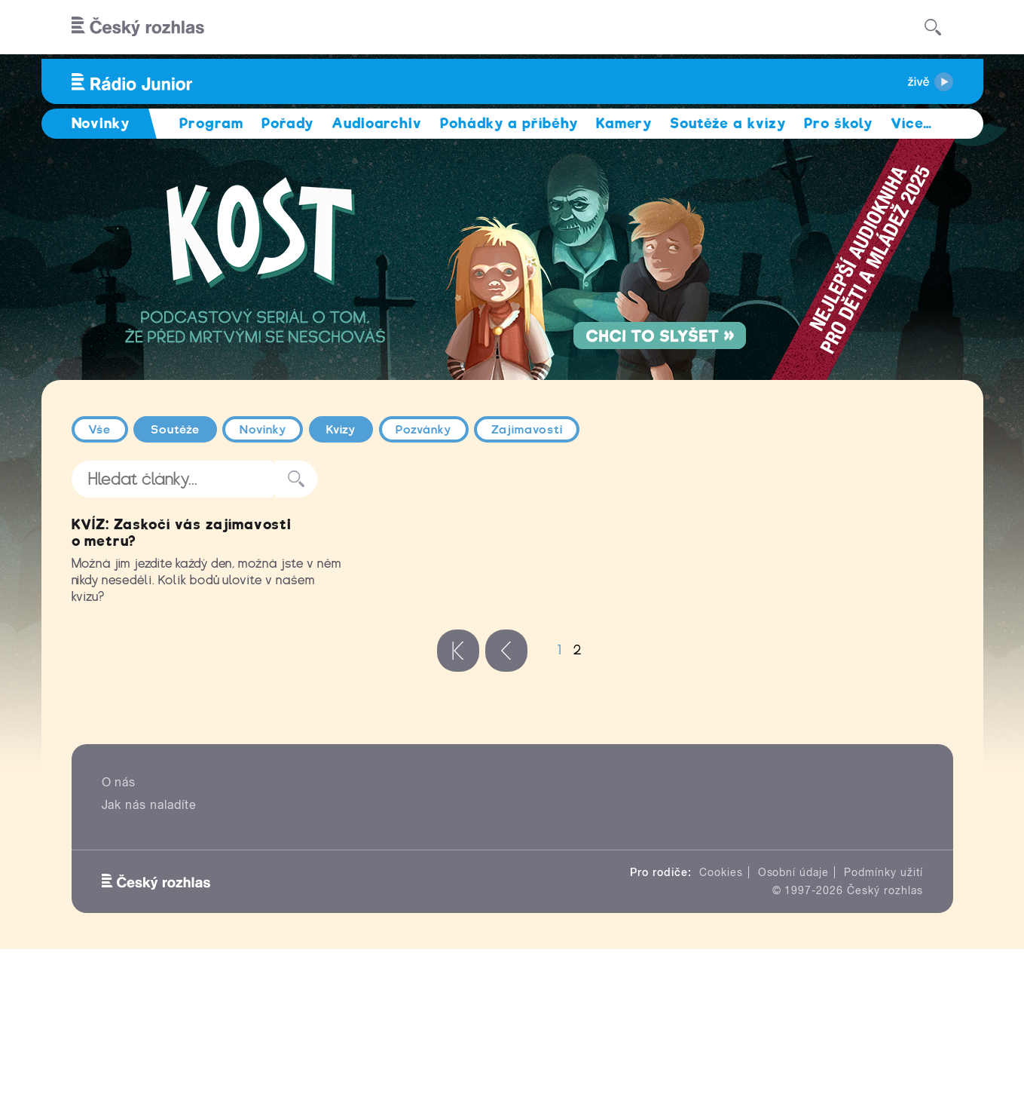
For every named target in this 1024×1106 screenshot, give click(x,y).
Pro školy (838, 123)
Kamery (624, 123)
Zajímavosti (527, 430)
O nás (119, 938)
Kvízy (341, 430)
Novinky (263, 430)
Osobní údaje (794, 1028)
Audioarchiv (377, 123)
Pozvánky (423, 430)
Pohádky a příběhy (508, 123)
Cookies (721, 1028)
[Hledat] (932, 27)
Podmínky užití (883, 1028)
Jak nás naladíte (149, 961)
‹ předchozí (506, 807)
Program (211, 123)
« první (458, 807)
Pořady (287, 123)
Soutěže (175, 430)
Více (911, 123)
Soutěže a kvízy (727, 123)
